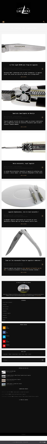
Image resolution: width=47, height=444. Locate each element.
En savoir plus (38, 295)
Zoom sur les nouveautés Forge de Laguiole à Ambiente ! (24, 260)
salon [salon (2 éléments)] (20, 354)
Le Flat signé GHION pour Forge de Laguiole (24, 65)
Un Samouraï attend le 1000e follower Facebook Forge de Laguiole (18, 375)
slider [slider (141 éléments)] (26, 354)
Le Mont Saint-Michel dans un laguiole (13, 379)
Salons (27, 118)
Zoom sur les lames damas (10, 371)
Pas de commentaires (18, 68)
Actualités (7, 69)
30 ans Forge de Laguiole (7, 302)
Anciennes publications (40, 278)
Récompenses (5, 317)
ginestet (3, 394)
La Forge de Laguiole (22, 69)
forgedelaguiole (5, 396)
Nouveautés (28, 69)
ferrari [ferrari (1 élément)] (10, 354)
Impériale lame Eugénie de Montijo (24, 113)
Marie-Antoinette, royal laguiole (23, 163)
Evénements (16, 69)
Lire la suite (23, 76)
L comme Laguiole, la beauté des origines (14, 383)
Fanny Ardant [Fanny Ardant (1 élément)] (5, 354)
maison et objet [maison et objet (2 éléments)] (15, 354)
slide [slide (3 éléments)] (23, 354)
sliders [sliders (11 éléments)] (29, 354)
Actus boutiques (6, 306)
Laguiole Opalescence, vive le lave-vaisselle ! (23, 212)
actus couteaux (11, 69)
